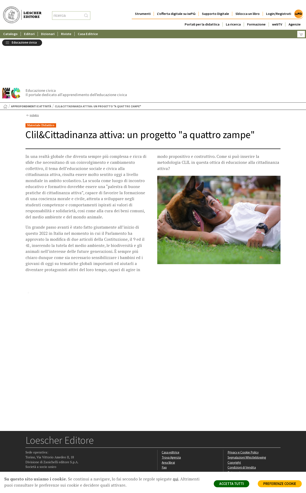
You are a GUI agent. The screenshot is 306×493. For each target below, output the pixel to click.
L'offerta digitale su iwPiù (176, 5)
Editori (29, 25)
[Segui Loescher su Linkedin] (46, 445)
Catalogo (10, 25)
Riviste (66, 25)
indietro (32, 69)
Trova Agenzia (171, 411)
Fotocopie (235, 426)
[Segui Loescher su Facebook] (29, 445)
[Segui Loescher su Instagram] (37, 445)
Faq (164, 421)
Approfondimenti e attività (31, 59)
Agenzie (295, 16)
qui (175, 479)
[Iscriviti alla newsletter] (62, 445)
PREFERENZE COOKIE (279, 483)
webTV (277, 16)
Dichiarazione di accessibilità (247, 431)
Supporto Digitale (215, 5)
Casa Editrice (88, 25)
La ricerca (233, 16)
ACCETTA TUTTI (231, 483)
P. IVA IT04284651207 (40, 462)
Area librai (168, 416)
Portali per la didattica (202, 16)
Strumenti (143, 5)
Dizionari (48, 25)
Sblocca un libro (247, 5)
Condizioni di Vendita (242, 421)
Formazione (256, 16)
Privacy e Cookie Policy (243, 406)
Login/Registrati (278, 5)
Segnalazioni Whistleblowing (247, 411)
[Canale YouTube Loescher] (54, 445)
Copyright (234, 416)
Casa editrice (170, 406)
